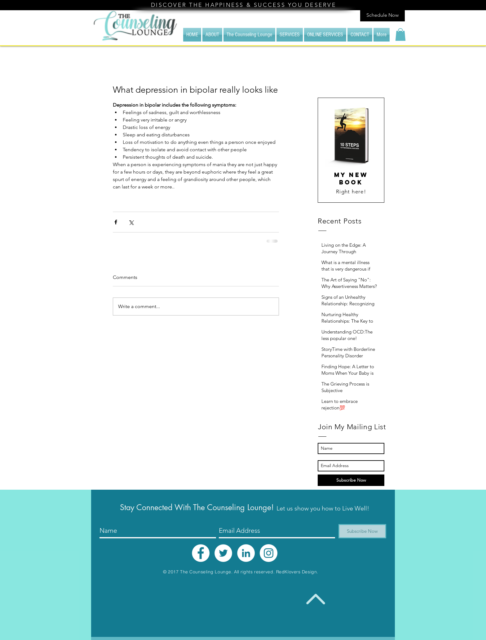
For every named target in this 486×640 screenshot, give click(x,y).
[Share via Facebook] (116, 222)
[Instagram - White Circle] (268, 553)
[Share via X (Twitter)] (131, 222)
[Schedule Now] (382, 15)
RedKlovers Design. (297, 572)
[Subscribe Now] (351, 480)
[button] (400, 34)
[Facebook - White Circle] (201, 553)
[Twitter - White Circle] (223, 553)
